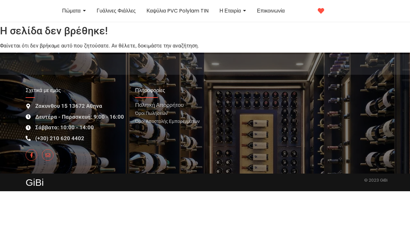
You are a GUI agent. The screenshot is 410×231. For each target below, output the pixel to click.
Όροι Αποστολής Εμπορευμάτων (167, 121)
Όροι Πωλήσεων (151, 113)
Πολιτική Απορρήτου (159, 104)
